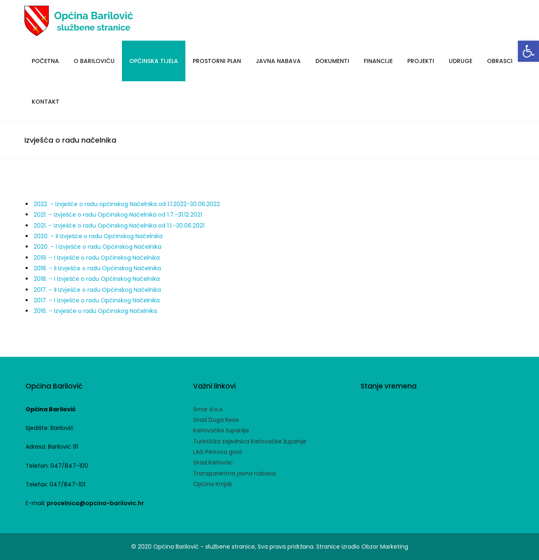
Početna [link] (45, 61)
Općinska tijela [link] (153, 61)
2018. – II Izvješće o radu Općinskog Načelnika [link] (97, 268)
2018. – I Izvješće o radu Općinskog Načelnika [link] (97, 279)
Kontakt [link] (45, 102)
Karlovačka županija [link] (221, 430)
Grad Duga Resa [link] (216, 420)
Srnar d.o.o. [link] (208, 409)
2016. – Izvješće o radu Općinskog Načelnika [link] (95, 311)
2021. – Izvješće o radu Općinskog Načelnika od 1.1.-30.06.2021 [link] (119, 225)
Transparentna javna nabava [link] (234, 473)
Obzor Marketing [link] (384, 547)
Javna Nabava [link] (278, 61)
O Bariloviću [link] (94, 61)
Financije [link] (378, 61)
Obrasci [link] (500, 61)
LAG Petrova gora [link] (217, 452)
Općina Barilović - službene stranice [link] (204, 547)
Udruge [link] (460, 61)
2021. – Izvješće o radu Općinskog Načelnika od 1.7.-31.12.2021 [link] (118, 215)
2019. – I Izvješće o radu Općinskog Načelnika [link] (97, 258)
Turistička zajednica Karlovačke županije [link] (249, 441)
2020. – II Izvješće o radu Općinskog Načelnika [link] (99, 236)
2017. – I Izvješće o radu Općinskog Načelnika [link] (97, 300)
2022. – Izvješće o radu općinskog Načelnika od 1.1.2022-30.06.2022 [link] (127, 204)
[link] (528, 51)
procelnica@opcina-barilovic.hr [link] (95, 503)
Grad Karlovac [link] (213, 462)
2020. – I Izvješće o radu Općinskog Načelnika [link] (97, 247)
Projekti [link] (420, 61)
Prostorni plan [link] (217, 61)
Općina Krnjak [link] (212, 484)
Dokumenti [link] (332, 61)
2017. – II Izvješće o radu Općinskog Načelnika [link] (97, 290)
